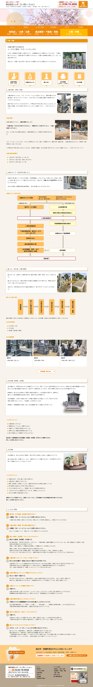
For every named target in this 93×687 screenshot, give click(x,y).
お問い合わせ (56, 674)
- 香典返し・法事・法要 (59, 669)
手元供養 (11, 328)
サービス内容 (56, 667)
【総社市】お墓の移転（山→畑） (18, 162)
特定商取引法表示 (41, 678)
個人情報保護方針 (57, 676)
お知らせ (39, 674)
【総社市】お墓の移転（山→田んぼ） (19, 157)
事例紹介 (39, 669)
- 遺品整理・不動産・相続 (59, 671)
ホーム (38, 667)
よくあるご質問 (40, 671)
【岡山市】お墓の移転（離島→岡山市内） (20, 159)
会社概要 (39, 676)
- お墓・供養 (56, 672)
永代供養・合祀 (13, 326)
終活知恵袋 (39, 672)
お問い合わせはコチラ (76, 655)
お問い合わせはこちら (76, 148)
